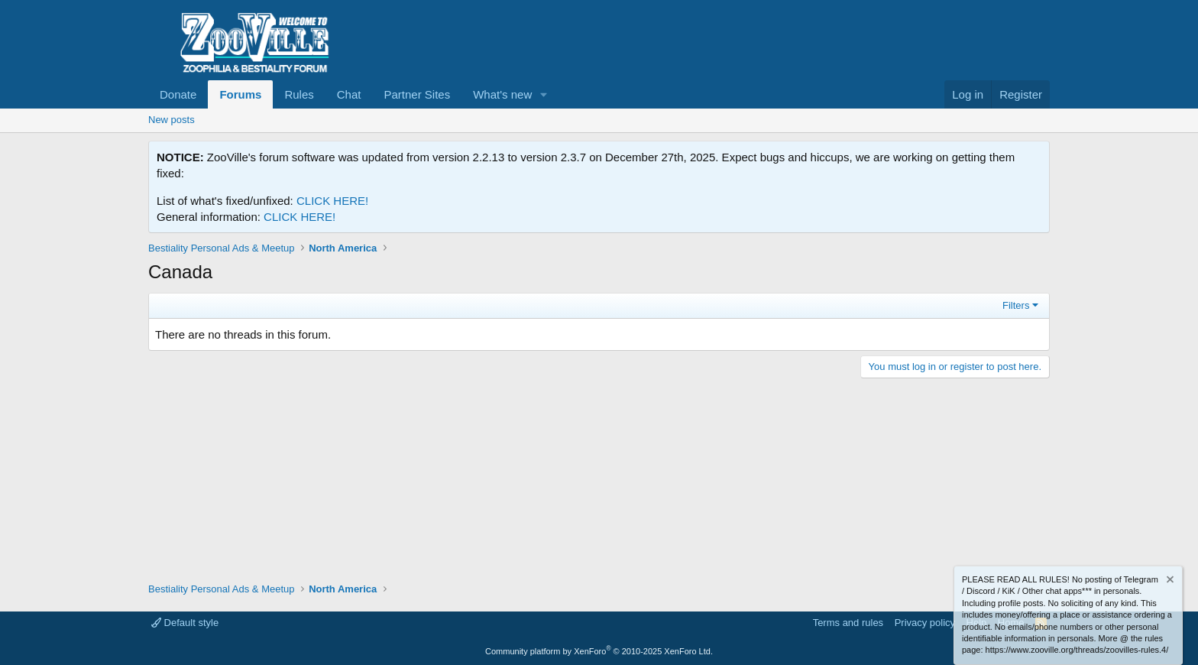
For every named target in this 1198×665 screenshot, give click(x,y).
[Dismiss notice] (1169, 581)
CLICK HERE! (332, 200)
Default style (185, 622)
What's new (502, 94)
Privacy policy (925, 622)
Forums (240, 94)
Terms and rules (848, 622)
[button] (544, 94)
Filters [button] (1015, 305)
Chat (349, 94)
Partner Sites (417, 94)
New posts (171, 119)
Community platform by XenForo (599, 651)
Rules (298, 94)
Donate (178, 94)
